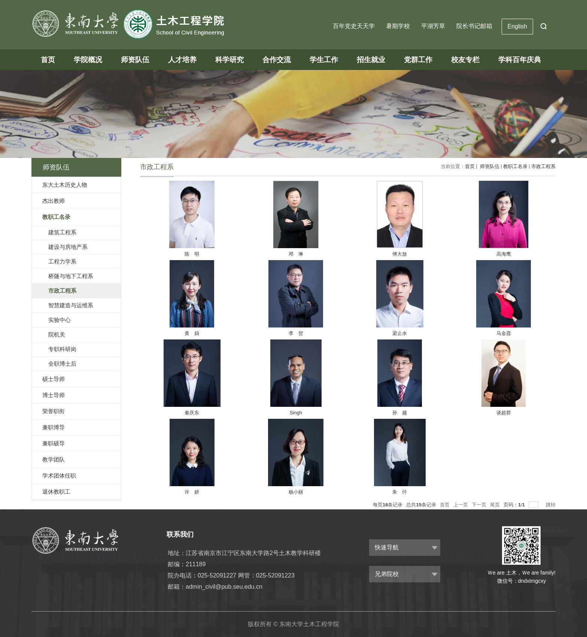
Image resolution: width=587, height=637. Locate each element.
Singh (296, 412)
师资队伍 (135, 60)
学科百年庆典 (519, 60)
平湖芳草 (433, 26)
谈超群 (503, 412)
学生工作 (324, 60)
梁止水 (399, 333)
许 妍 (192, 492)
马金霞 (503, 333)
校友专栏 (465, 60)
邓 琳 (296, 254)
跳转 (551, 505)
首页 (48, 60)
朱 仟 (399, 492)
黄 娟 (192, 333)
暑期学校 (398, 26)
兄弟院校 (387, 574)
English (517, 26)
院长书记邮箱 (474, 26)
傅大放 (399, 254)
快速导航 (387, 547)
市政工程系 (543, 166)
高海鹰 (503, 254)
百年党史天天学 (354, 26)
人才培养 (182, 60)
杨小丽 (296, 492)
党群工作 (418, 60)
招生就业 (371, 60)
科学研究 (229, 60)
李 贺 (296, 333)
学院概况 (88, 60)
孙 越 (399, 412)
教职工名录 (515, 166)
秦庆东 (192, 412)
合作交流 (276, 60)
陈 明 (192, 254)
